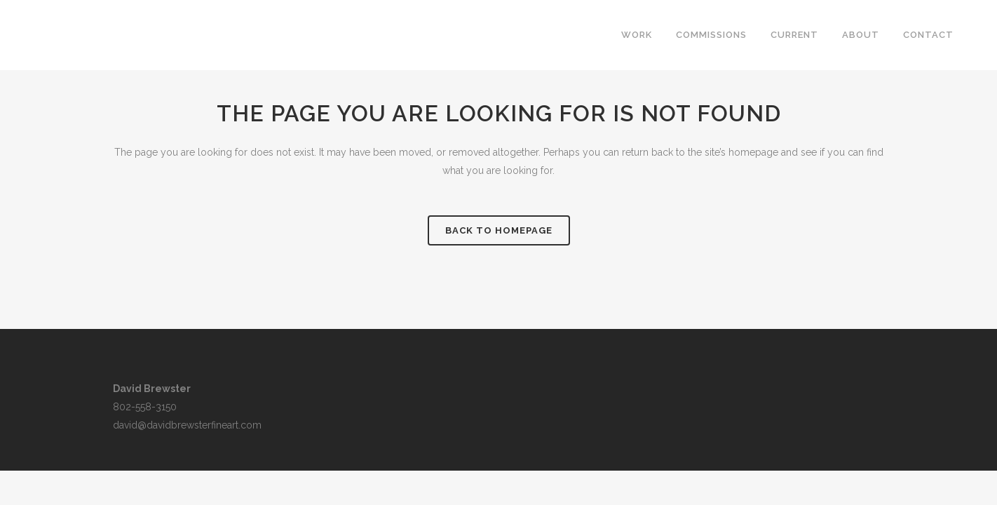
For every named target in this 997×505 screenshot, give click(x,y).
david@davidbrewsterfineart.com (187, 425)
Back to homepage (498, 230)
